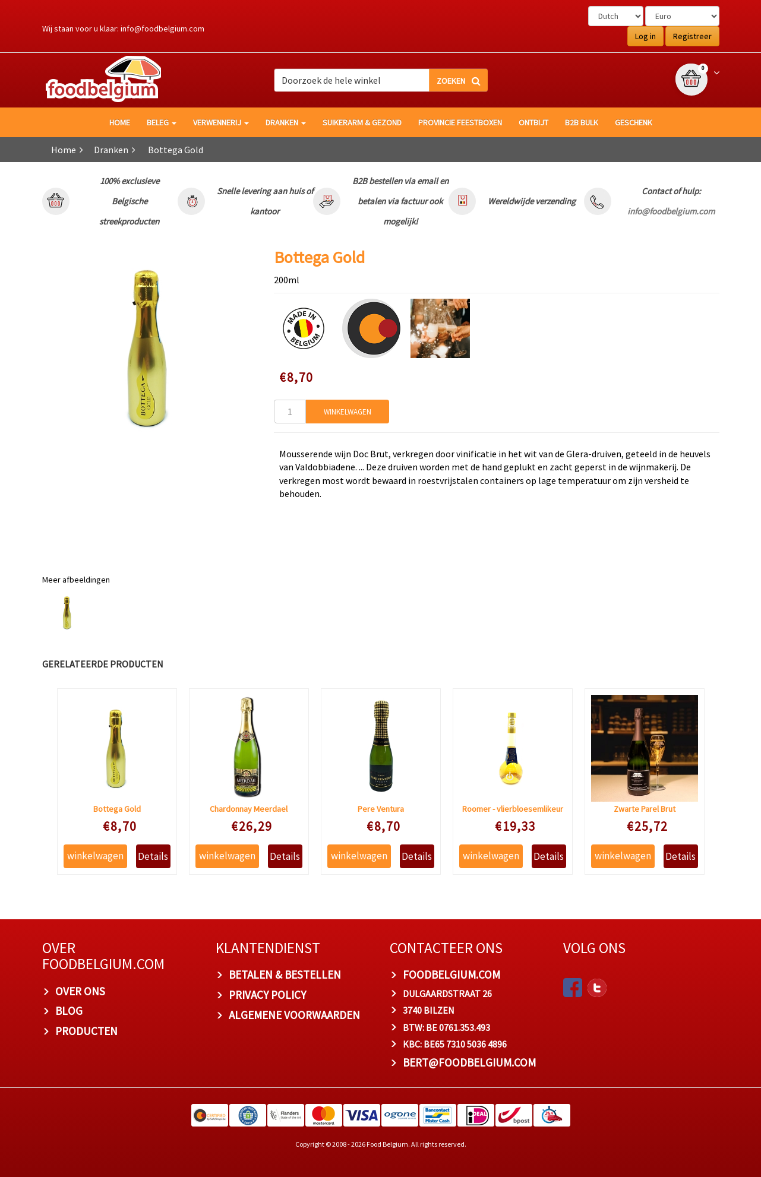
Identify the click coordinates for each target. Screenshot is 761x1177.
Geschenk (633, 122)
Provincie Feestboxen (460, 122)
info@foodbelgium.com (162, 28)
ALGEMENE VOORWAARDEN (294, 1015)
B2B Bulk (581, 122)
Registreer (692, 36)
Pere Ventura (381, 808)
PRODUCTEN (86, 1031)
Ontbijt (533, 122)
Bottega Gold (117, 808)
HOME (119, 122)
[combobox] (381, 80)
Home (63, 150)
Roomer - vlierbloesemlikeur (512, 808)
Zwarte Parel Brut (644, 808)
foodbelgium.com (451, 974)
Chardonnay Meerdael (249, 808)
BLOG (69, 1011)
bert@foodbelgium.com (469, 1062)
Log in (645, 36)
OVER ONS (80, 991)
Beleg (161, 122)
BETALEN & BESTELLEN (285, 974)
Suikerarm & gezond (362, 122)
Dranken (286, 122)
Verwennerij (221, 122)
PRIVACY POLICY (267, 995)
